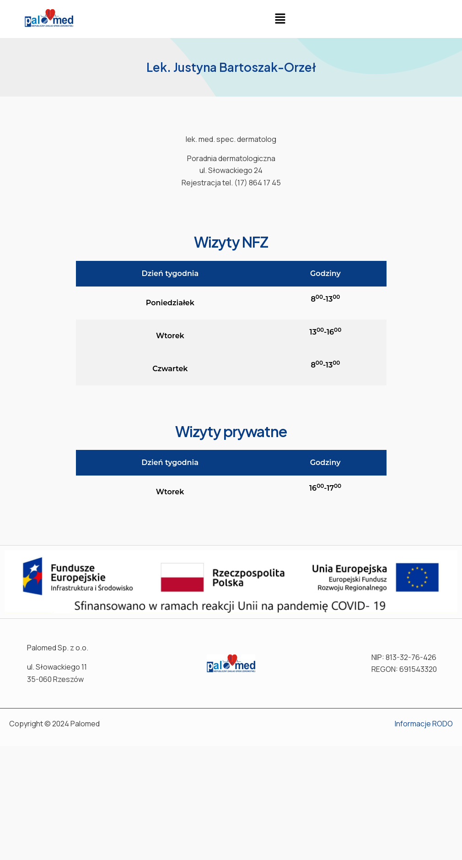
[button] (280, 19)
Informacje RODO (424, 724)
